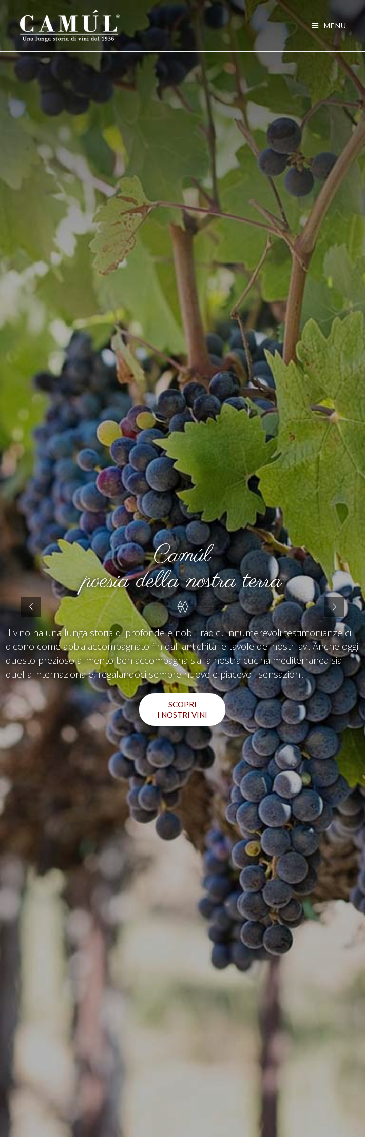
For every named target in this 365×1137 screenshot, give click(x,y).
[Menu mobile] (329, 25)
